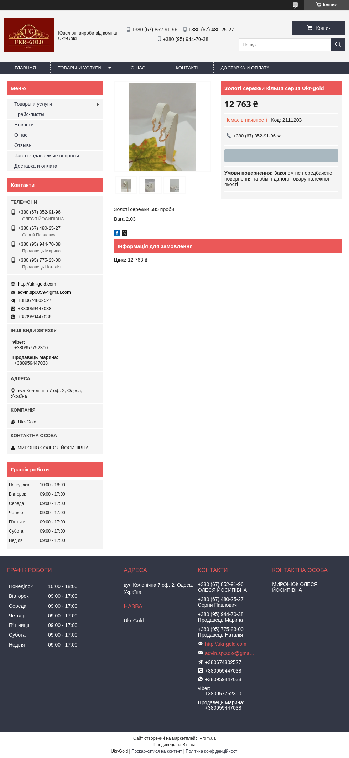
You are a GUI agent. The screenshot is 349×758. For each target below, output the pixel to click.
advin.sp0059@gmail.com (44, 292)
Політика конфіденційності (212, 751)
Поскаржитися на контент (156, 751)
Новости (23, 124)
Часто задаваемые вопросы (46, 155)
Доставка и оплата (245, 67)
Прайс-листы (29, 114)
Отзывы (23, 145)
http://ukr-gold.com (37, 284)
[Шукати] (338, 44)
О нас (138, 67)
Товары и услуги (79, 67)
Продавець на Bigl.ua (174, 744)
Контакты (188, 67)
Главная (25, 67)
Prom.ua (208, 738)
